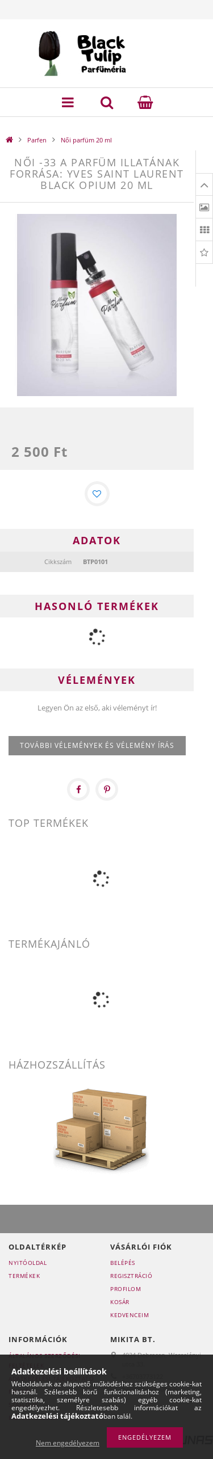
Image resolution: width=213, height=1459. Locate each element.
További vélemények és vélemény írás (97, 745)
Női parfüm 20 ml (86, 140)
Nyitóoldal (28, 1263)
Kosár (120, 1302)
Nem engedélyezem (67, 1443)
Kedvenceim (129, 1315)
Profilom (125, 1289)
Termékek (24, 1276)
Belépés (122, 1263)
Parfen (37, 140)
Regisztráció (131, 1276)
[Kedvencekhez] (97, 493)
